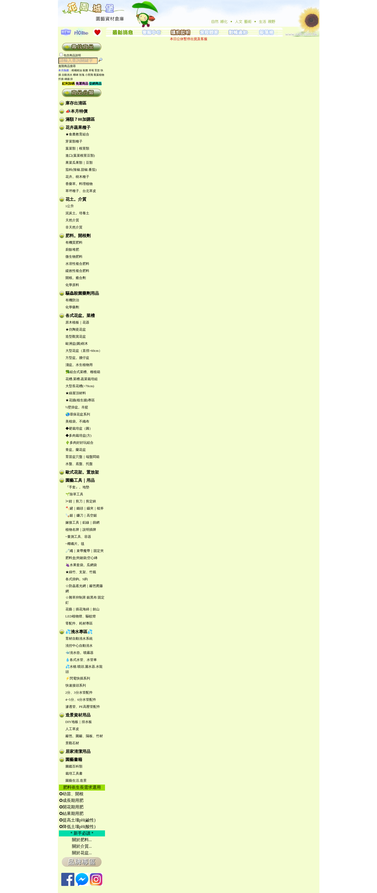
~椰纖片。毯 (74, 544)
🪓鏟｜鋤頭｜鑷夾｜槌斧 (84, 508)
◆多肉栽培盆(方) (78, 435)
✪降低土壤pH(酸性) (77, 826)
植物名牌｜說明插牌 (80, 530)
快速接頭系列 (75, 685)
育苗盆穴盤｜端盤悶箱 (82, 457)
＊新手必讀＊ (82, 833)
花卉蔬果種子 (78, 127)
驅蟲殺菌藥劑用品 (82, 293)
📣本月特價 (76, 111)
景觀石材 (72, 743)
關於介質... (82, 846)
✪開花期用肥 (71, 807)
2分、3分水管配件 (79, 692)
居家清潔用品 (78, 751)
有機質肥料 (73, 242)
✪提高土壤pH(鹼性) (77, 820)
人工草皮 (72, 729)
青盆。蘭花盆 (75, 450)
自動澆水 (67, 74)
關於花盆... (82, 853)
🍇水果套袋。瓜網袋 (81, 565)
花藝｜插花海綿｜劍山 (82, 609)
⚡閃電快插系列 (77, 678)
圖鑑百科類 (73, 766)
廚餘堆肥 (72, 249)
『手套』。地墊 (77, 487)
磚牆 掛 (68, 79)
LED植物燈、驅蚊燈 (80, 616)
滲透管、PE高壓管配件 (82, 707)
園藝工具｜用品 (80, 480)
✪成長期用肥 (71, 800)
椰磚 (75, 74)
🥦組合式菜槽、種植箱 (82, 372)
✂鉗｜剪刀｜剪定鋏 (80, 501)
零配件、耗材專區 (79, 623)
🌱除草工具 (74, 494)
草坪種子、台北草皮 (80, 191)
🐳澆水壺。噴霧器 (79, 653)
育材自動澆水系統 (79, 638)
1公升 (69, 206)
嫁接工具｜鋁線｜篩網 (82, 522)
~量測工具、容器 (78, 537)
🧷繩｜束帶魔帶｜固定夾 (84, 551)
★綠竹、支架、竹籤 (80, 572)
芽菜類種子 (73, 141)
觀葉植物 (99, 74)
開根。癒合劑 (75, 278)
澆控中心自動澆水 (79, 646)
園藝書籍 (73, 759)
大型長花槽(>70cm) (79, 386)
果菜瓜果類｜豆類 (79, 163)
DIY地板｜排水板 (78, 722)
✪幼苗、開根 (71, 794)
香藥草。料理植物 (79, 184)
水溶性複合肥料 (77, 264)
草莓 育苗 (94, 70)
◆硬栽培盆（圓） (79, 428)
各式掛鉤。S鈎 (76, 579)
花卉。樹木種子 (77, 177)
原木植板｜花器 (77, 322)
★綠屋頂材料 (75, 393)
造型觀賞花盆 (75, 336)
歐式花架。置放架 (82, 472)
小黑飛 (89, 74)
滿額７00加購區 (80, 119)
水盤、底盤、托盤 (79, 464)
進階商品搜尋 (68, 66)
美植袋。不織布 (77, 421)
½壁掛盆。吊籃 (76, 407)
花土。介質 (75, 199)
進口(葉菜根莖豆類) (80, 155)
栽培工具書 (73, 773)
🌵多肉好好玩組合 (79, 443)
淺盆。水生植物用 (79, 365)
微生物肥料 (73, 257)
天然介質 (72, 220)
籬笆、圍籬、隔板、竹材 (84, 736)
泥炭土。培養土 (77, 213)
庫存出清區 (75, 103)
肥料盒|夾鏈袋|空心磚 (81, 558)
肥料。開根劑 (78, 235)
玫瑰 (81, 74)
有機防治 (72, 300)
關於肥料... (82, 839)
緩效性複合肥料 (77, 271)
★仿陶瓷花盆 (75, 329)
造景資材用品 (78, 715)
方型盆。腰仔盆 (77, 358)
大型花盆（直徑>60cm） (83, 351)
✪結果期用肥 (71, 813)
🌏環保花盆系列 (77, 414)
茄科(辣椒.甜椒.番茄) (81, 170)
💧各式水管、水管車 (81, 660)
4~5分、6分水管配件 (80, 700)
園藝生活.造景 (76, 780)
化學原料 (72, 285)
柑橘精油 (76, 70)
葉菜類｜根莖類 (77, 148)
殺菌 (85, 70)
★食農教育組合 (77, 134)
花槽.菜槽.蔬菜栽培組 (81, 379)
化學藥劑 (72, 307)
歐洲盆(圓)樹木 (76, 344)
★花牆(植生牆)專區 (80, 400)
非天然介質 (73, 227)
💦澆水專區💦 (79, 631)
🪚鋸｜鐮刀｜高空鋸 (81, 515)
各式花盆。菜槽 (80, 315)
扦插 (61, 79)
